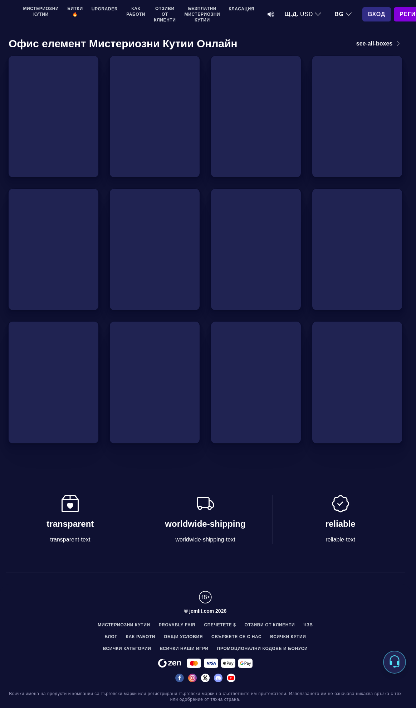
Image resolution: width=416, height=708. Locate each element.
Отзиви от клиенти (165, 14)
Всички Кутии (288, 636)
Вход (376, 14)
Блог (111, 636)
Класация (241, 8)
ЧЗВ (308, 624)
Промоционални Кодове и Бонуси (262, 648)
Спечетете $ (220, 624)
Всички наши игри (184, 648)
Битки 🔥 (75, 11)
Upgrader (105, 8)
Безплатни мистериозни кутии (202, 14)
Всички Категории (127, 648)
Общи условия (183, 636)
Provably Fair (177, 624)
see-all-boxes (379, 43)
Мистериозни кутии (41, 11)
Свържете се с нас (236, 636)
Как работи (135, 11)
